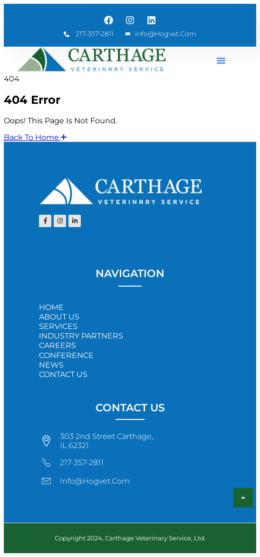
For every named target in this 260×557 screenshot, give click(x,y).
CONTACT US (63, 374)
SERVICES (58, 326)
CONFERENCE (66, 355)
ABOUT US (59, 316)
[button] (221, 60)
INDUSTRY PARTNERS (81, 335)
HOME (51, 307)
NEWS (51, 364)
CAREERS (57, 345)
